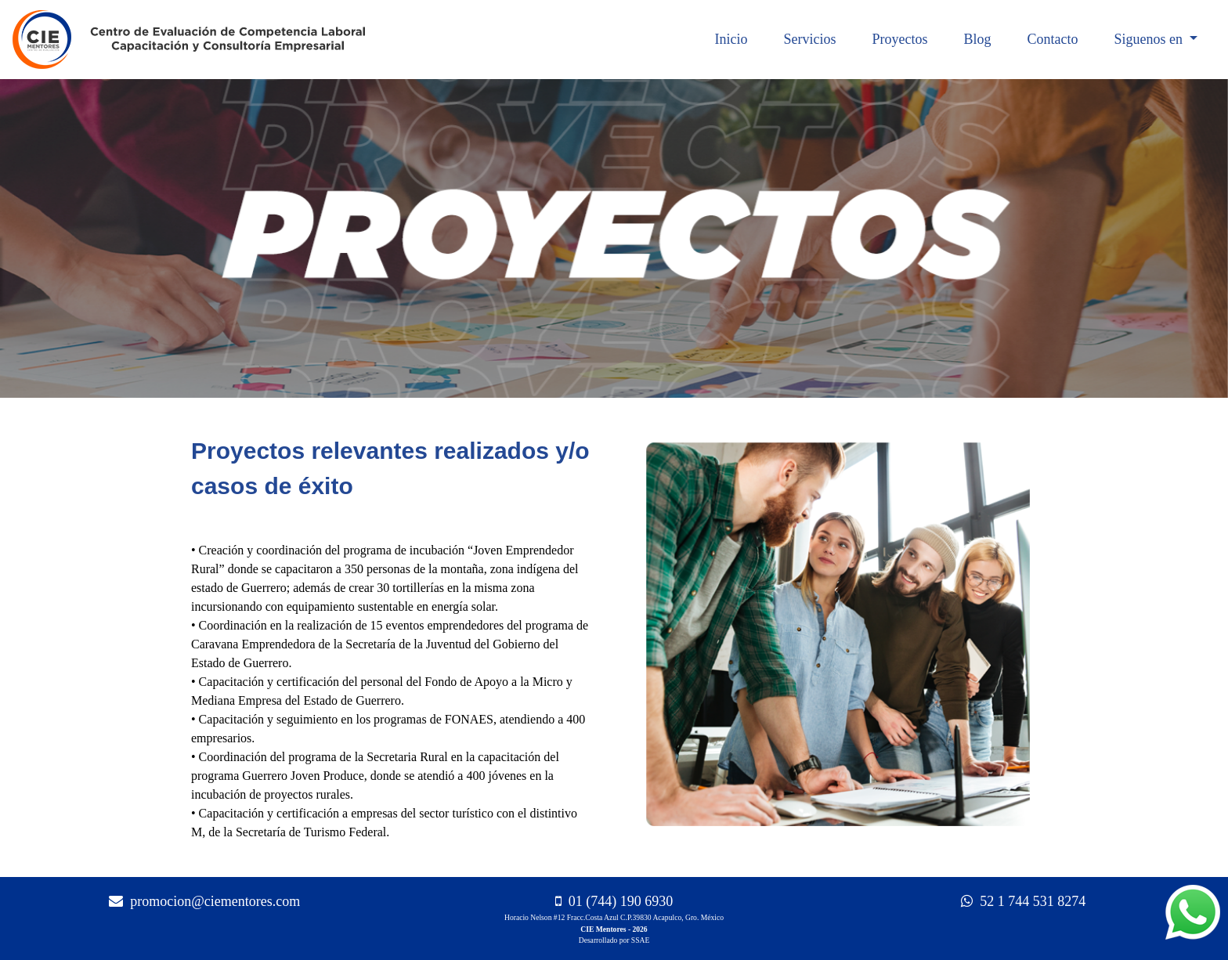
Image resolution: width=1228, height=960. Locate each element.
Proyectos (899, 39)
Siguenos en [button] (1150, 39)
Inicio (730, 39)
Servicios (809, 39)
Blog (977, 39)
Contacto (1052, 39)
